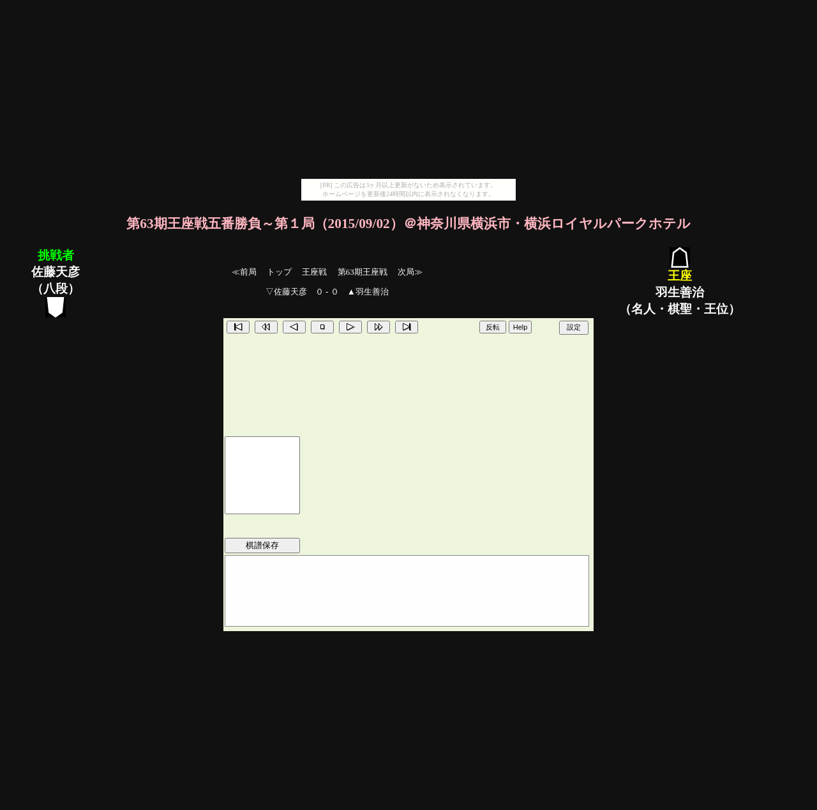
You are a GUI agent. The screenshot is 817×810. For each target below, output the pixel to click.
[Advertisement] (408, 89)
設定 (574, 327)
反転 (493, 327)
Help (520, 327)
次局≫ (410, 272)
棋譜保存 (262, 545)
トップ (279, 272)
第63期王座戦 (362, 272)
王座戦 (314, 272)
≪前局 (244, 272)
